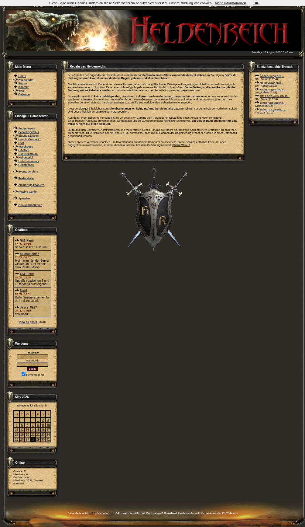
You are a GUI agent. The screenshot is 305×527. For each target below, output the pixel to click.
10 (48, 425)
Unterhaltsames (29, 161)
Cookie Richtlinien (31, 205)
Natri (23, 290)
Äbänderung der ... (272, 76)
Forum (23, 83)
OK (256, 3)
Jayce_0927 (28, 307)
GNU (112, 513)
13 (27, 429)
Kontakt (24, 87)
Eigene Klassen (29, 135)
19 (22, 434)
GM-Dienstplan (28, 153)
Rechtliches (26, 164)
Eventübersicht (28, 171)
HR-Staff (24, 150)
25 (16, 439)
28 (33, 439)
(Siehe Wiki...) (181, 145)
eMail (22, 90)
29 (37, 439)
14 (33, 429)
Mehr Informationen (230, 3)
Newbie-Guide (28, 191)
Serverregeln (27, 128)
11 (16, 429)
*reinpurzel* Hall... (271, 82)
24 (48, 434)
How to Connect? (30, 139)
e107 (92, 513)
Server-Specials (29, 132)
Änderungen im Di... (273, 89)
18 (16, 434)
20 (27, 434)
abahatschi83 (29, 254)
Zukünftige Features (32, 185)
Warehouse (26, 146)
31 (48, 439)
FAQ (21, 143)
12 (22, 429)
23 (43, 434)
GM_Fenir (27, 240)
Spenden (24, 198)
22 (37, 434)
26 (22, 439)
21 (33, 434)
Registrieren (27, 79)
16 (43, 429)
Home (22, 76)
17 (48, 429)
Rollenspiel (26, 157)
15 (37, 429)
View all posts (28, 321)
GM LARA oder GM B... (275, 96)
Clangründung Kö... (273, 102)
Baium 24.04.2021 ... (273, 109)
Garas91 (18, 483)
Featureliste (26, 178)
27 (27, 439)
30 (43, 439)
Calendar (24, 94)
